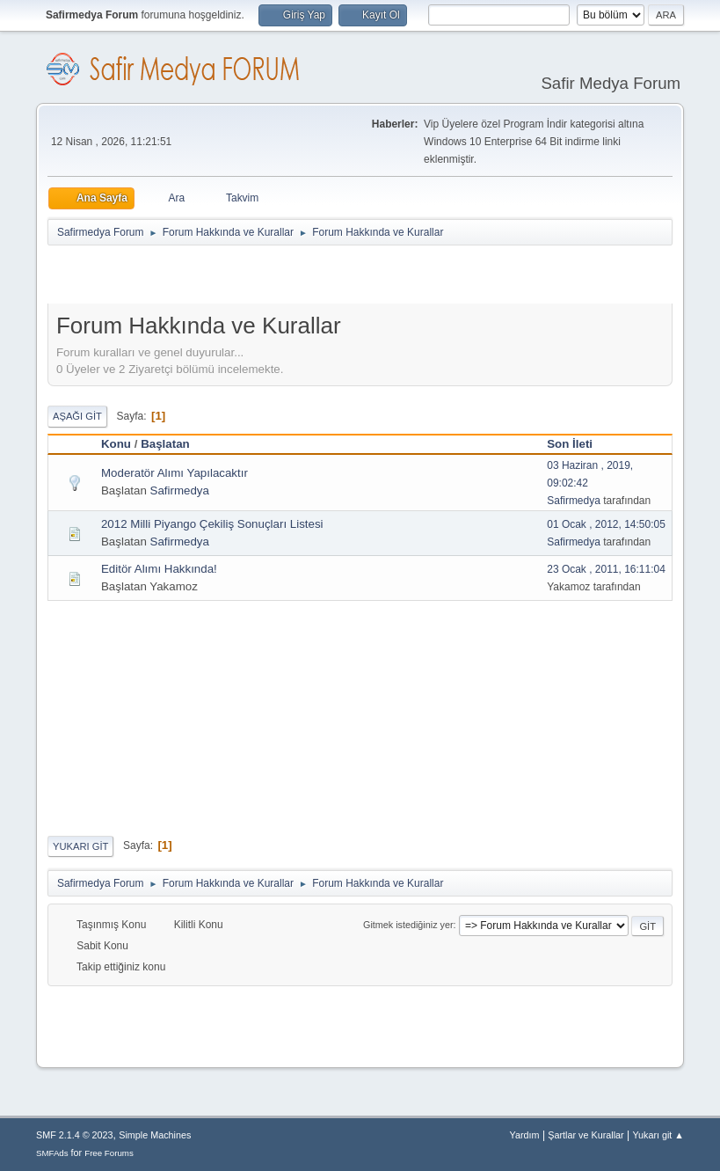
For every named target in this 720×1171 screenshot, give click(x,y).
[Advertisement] (253, 278)
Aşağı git (77, 416)
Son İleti (577, 443)
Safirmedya (179, 490)
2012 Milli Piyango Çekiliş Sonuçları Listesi (212, 524)
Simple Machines (155, 1135)
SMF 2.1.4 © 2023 (74, 1135)
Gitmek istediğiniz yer (408, 924)
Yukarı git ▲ (658, 1135)
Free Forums (109, 1153)
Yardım (525, 1135)
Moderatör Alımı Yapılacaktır (174, 472)
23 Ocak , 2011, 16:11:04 (606, 569)
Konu (116, 443)
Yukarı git (80, 846)
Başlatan (165, 443)
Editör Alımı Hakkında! (159, 568)
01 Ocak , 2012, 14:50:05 (606, 524)
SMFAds (52, 1153)
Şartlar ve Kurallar (585, 1135)
